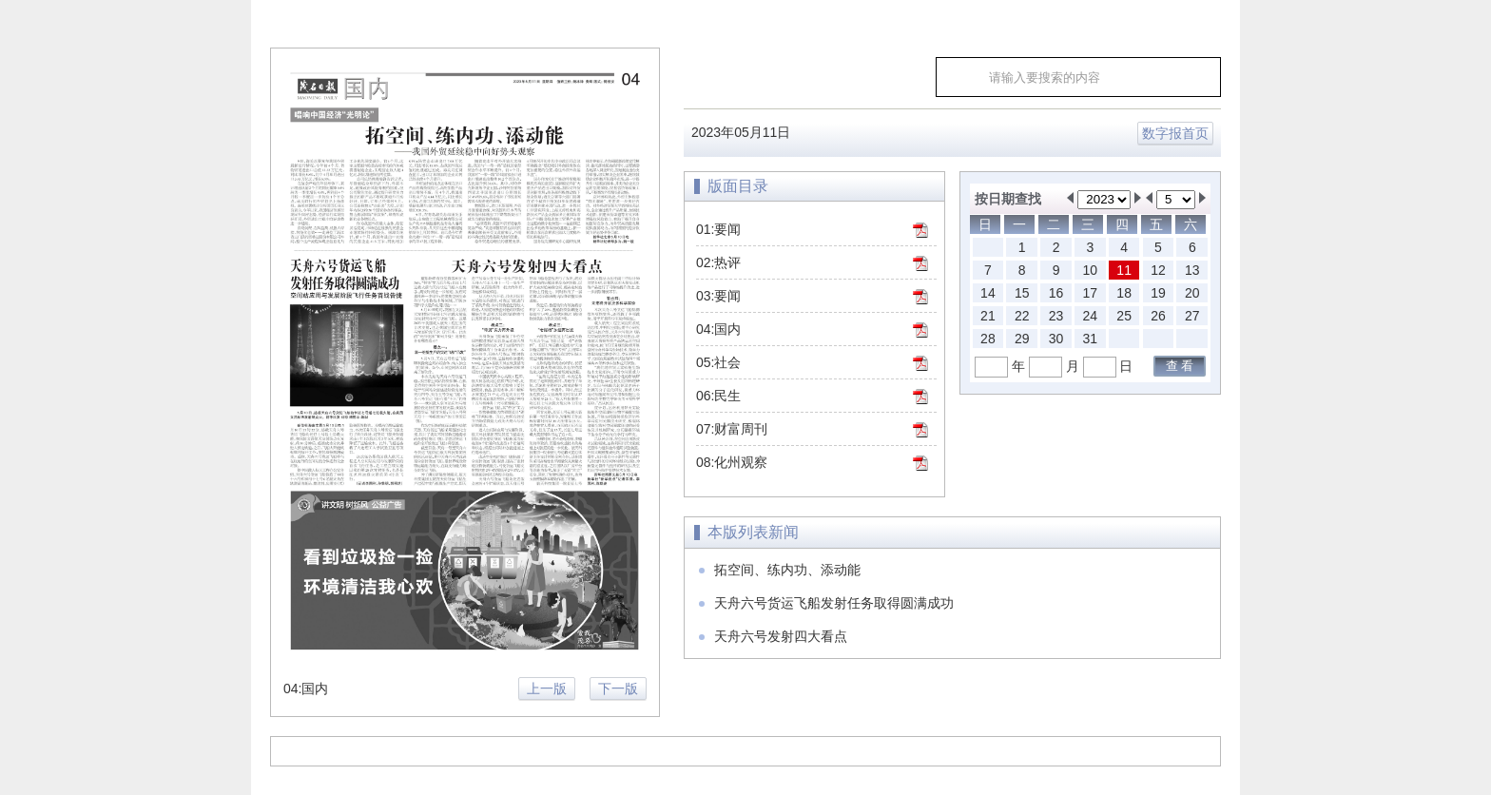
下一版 (618, 688)
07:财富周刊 (731, 428)
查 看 (1180, 366)
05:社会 (718, 362)
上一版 (547, 688)
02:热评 (718, 262)
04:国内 (718, 329)
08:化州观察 (731, 462)
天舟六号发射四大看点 (780, 636)
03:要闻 (718, 295)
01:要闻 (718, 229)
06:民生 (718, 395)
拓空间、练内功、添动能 (787, 569)
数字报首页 (1175, 133)
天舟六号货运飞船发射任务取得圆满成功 (834, 603)
